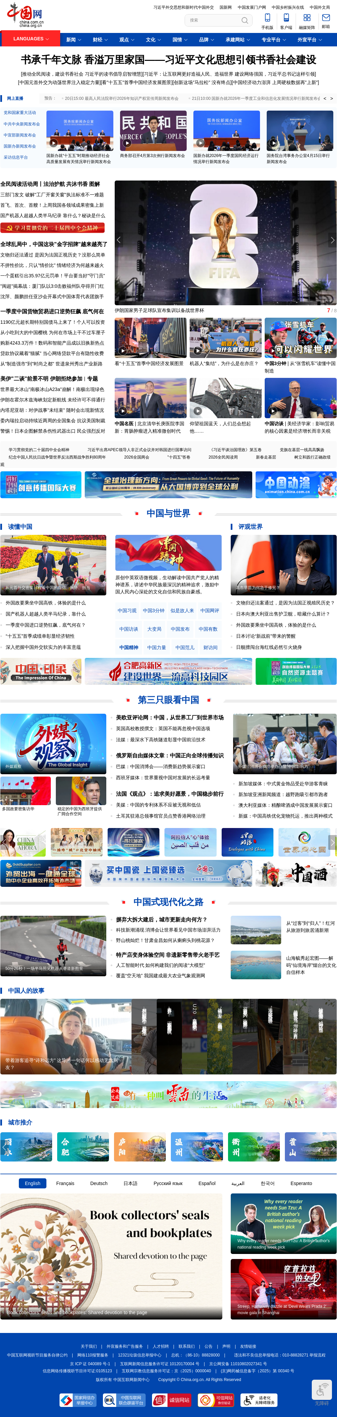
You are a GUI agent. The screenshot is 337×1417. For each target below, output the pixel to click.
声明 (226, 1346)
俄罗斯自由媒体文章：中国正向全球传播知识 (170, 755)
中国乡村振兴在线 (288, 7)
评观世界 (250, 526)
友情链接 (248, 1346)
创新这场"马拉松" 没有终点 (202, 82)
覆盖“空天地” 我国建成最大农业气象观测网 (160, 975)
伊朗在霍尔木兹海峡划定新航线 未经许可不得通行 (52, 399)
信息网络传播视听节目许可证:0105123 (77, 1371)
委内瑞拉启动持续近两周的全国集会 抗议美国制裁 (52, 420)
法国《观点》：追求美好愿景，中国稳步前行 (170, 794)
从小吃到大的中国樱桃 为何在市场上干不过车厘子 (52, 332)
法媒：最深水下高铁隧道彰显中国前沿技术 (160, 739)
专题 (92, 379)
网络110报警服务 (92, 1355)
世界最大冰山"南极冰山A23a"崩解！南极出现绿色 (52, 389)
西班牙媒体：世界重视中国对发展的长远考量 (163, 777)
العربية (238, 1183)
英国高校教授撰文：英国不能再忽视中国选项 (163, 728)
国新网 (226, 7)
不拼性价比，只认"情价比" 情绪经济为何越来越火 (52, 265)
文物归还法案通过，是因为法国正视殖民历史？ (285, 602)
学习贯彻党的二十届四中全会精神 (39, 449)
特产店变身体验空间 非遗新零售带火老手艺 (168, 955)
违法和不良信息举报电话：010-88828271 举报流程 (280, 1355)
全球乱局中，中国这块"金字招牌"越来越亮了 (54, 244)
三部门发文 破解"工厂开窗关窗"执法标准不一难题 (52, 194)
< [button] (325, 98)
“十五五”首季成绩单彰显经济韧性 (40, 636)
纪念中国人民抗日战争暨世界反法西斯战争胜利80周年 (57, 457)
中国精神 (128, 647)
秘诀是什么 (93, 215)
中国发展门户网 (252, 7)
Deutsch (98, 1183)
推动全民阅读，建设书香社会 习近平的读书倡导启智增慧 (81, 74)
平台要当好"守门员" (84, 275)
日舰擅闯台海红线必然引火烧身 (269, 647)
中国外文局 (320, 7)
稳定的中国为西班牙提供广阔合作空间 (80, 811)
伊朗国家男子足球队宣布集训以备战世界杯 (159, 310)
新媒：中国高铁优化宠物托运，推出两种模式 (285, 816)
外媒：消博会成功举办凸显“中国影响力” (273, 766)
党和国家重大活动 (20, 112)
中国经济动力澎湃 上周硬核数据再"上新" (275, 82)
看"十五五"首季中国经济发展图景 (136, 82)
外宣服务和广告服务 (125, 1346)
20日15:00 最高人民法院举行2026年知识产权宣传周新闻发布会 (121, 98)
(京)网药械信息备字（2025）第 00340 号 (258, 1371)
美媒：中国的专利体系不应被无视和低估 (158, 805)
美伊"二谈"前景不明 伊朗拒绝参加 (41, 379)
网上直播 (15, 98)
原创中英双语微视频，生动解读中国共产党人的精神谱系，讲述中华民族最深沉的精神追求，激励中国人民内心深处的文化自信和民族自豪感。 (167, 584)
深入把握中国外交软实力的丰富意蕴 (43, 647)
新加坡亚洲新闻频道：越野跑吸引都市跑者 (283, 794)
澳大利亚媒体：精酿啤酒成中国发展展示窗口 (285, 805)
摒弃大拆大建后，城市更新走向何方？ (162, 919)
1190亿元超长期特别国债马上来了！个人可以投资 (52, 322)
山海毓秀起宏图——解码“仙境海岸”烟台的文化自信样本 (311, 965)
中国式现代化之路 (168, 902)
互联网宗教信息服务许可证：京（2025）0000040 (166, 1371)
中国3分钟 (275, 363)
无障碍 (322, 1393)
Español (207, 1183)
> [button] (331, 98)
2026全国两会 (136, 457)
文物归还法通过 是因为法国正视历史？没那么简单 (52, 255)
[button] (332, 240)
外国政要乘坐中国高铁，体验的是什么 (46, 602)
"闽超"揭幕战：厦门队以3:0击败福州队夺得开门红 (52, 286)
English (32, 1183)
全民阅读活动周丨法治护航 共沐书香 (44, 184)
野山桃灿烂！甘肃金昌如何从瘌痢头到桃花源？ (165, 940)
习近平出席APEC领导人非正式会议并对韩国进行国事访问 (139, 449)
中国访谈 (274, 423)
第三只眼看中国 (168, 700)
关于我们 (89, 1346)
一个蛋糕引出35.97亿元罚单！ (32, 275)
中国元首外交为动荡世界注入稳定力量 (60, 82)
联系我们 (187, 1346)
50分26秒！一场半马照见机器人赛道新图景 (44, 968)
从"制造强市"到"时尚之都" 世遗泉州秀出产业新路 (51, 363)
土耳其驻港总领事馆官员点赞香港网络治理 (160, 816)
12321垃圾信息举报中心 (139, 1355)
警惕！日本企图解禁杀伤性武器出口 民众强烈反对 (52, 431)
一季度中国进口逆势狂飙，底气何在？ (46, 625)
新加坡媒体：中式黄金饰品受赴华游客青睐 (283, 783)
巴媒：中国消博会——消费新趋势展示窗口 (160, 766)
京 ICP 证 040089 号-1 (90, 1364)
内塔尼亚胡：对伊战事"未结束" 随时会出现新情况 (52, 410)
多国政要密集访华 (18, 808)
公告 (208, 1346)
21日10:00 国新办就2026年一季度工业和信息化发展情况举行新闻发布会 (257, 98)
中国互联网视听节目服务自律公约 (37, 1355)
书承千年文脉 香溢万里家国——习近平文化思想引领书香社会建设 (168, 59)
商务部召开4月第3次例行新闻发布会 (152, 155)
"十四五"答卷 (179, 457)
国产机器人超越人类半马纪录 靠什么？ (41, 215)
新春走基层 (266, 457)
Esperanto (301, 1183)
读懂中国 (20, 526)
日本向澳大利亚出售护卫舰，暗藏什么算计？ (283, 614)
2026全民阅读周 (223, 457)
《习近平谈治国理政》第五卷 (235, 449)
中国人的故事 (26, 990)
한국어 (268, 1183)
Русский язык (168, 1183)
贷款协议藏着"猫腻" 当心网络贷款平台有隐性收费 (52, 353)
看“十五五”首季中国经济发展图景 (149, 363)
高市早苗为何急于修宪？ (258, 587)
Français (65, 1183)
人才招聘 (161, 1346)
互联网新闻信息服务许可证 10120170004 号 (159, 1364)
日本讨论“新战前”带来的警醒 (266, 636)
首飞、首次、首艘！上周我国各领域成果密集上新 (52, 205)
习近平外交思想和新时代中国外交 (183, 7)
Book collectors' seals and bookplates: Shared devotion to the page (77, 1312)
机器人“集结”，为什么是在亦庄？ (224, 363)
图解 (94, 184)
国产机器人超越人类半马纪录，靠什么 (46, 614)
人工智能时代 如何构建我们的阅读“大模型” (160, 965)
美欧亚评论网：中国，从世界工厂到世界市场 (170, 717)
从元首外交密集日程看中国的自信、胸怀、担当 (47, 587)
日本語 (130, 1183)
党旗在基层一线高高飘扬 (302, 449)
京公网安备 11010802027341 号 (238, 1364)
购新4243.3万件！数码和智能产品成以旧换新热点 (52, 343)
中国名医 (124, 423)
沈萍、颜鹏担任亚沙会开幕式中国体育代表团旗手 (52, 296)
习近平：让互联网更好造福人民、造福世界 (188, 74)
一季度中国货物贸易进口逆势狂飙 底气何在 (52, 311)
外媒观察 (13, 766)
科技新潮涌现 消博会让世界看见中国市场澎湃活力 (168, 930)
